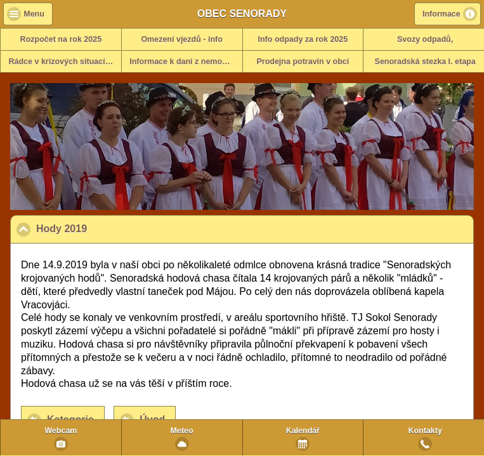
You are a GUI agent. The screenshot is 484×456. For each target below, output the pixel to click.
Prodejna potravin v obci (302, 61)
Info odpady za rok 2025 (303, 39)
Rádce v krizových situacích (62, 61)
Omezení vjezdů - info (182, 39)
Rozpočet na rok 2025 (61, 39)
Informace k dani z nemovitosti (185, 61)
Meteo (182, 430)
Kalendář (303, 430)
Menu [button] (33, 14)
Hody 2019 (123, 228)
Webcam (60, 430)
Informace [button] (441, 14)
